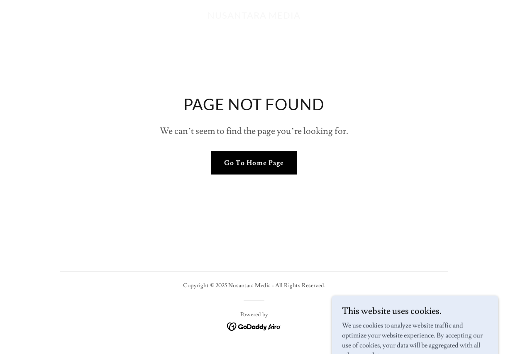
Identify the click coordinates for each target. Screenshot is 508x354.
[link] (254, 16)
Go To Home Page (253, 163)
